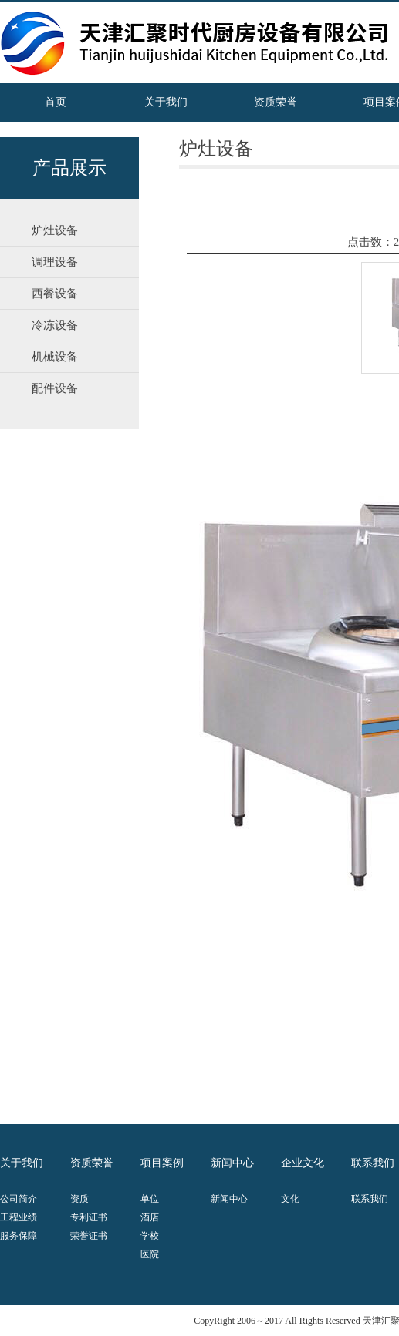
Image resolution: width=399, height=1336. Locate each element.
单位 (149, 1198)
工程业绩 (18, 1217)
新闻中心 (229, 1198)
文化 (290, 1198)
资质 (79, 1198)
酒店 (149, 1217)
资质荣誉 (275, 102)
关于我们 (166, 102)
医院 (149, 1254)
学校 (149, 1235)
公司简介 (18, 1198)
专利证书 (88, 1217)
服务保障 (18, 1235)
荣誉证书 (88, 1235)
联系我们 (369, 1198)
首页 (55, 102)
